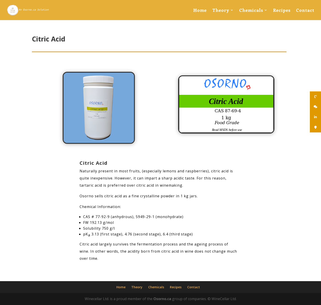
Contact (305, 10)
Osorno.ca (162, 298)
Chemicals (251, 10)
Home (200, 10)
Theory (220, 10)
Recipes (281, 10)
